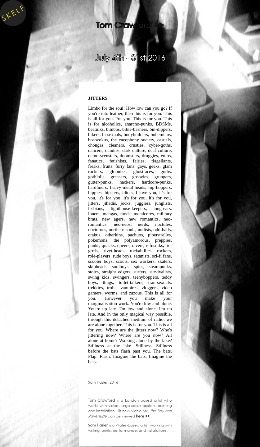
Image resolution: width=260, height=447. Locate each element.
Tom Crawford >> (130, 25)
